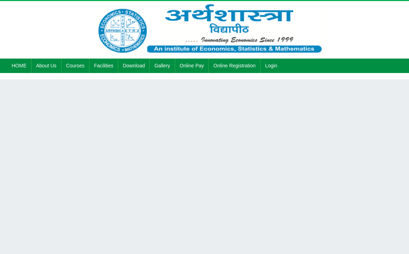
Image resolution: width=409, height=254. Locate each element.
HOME (19, 65)
